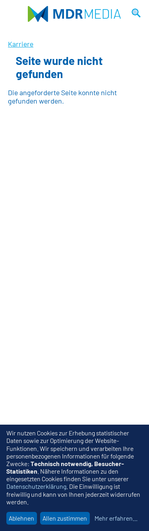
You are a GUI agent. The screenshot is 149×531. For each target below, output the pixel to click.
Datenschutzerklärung (36, 486)
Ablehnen (21, 518)
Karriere (20, 43)
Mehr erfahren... (116, 518)
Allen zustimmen (65, 518)
